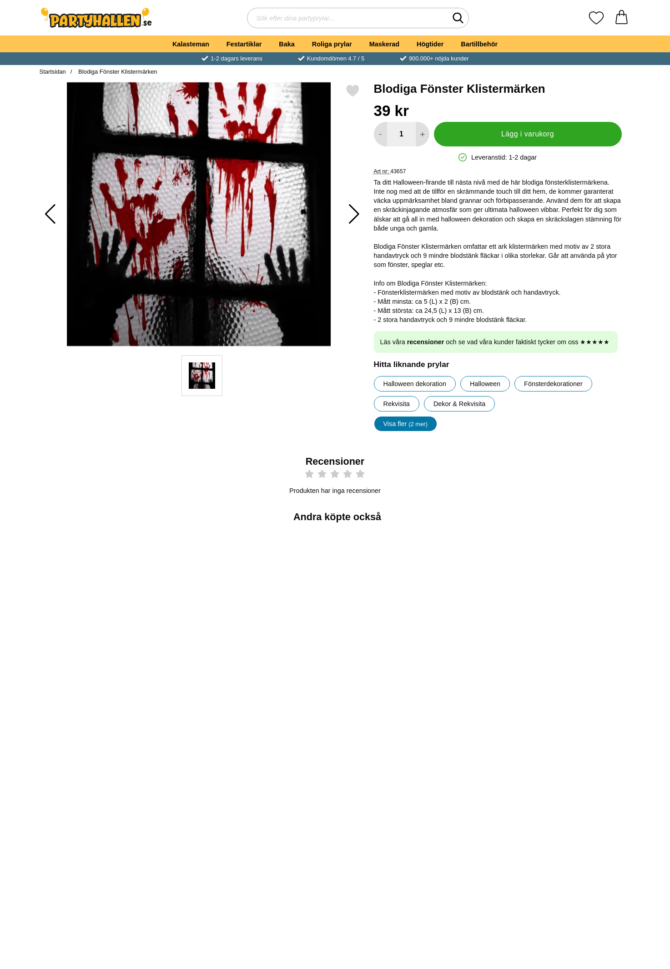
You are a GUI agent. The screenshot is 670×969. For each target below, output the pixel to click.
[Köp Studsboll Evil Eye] (186, 653)
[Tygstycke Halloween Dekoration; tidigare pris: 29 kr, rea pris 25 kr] (88, 589)
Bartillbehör (479, 44)
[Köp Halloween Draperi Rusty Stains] (384, 653)
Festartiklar (244, 44)
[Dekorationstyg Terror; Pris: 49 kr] (88, 737)
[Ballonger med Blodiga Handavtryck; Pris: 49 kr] (582, 737)
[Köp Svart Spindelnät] (384, 801)
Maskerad (384, 44)
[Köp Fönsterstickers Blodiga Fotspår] (483, 801)
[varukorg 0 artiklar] (621, 18)
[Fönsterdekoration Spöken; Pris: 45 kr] (186, 737)
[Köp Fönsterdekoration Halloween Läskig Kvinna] (582, 653)
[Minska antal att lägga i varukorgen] (380, 134)
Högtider (430, 44)
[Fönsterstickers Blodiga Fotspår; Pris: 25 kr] (483, 737)
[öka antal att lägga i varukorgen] (422, 134)
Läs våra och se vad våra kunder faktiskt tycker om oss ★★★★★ (495, 342)
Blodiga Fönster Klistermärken (116, 71)
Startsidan (53, 71)
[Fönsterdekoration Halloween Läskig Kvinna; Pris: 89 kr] (582, 589)
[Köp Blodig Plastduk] (483, 653)
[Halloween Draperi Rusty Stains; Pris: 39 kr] (384, 589)
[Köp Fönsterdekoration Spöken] (186, 801)
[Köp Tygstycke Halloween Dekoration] (87, 653)
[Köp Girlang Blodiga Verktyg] (285, 801)
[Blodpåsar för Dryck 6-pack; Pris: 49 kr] (285, 589)
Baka (286, 44)
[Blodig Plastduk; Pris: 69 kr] (483, 589)
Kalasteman (190, 44)
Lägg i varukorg (527, 134)
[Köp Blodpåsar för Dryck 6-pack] (285, 653)
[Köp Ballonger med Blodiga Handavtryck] (582, 801)
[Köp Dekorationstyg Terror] (87, 801)
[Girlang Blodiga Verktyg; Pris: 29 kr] (285, 737)
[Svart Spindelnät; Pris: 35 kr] (384, 737)
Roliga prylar (332, 44)
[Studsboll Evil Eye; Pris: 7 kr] (186, 589)
